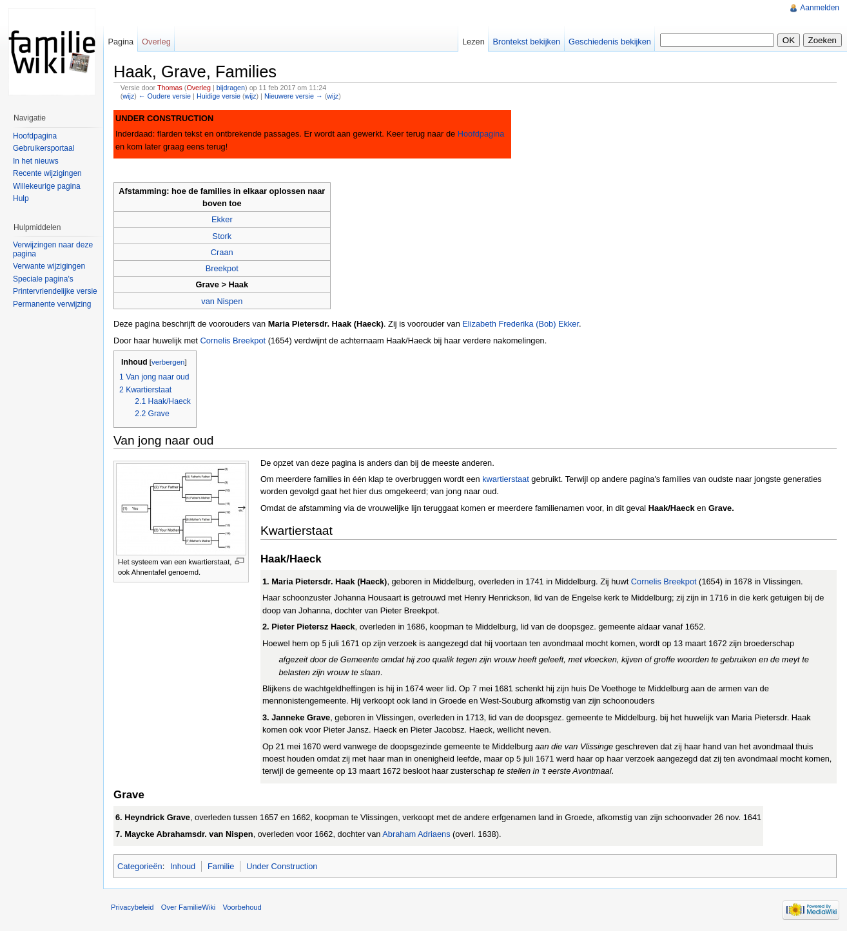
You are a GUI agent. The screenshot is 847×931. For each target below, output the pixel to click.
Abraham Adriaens (416, 834)
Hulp (21, 198)
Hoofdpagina (481, 134)
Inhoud (182, 866)
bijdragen (231, 87)
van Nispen (221, 301)
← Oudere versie (165, 96)
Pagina (120, 41)
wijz (128, 96)
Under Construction (281, 866)
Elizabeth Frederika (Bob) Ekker (520, 324)
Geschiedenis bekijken (610, 41)
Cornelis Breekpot (233, 340)
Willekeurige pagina (47, 186)
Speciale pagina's (43, 278)
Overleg (198, 87)
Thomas (169, 87)
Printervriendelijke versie (55, 291)
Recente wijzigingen (47, 173)
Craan (222, 252)
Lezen (473, 41)
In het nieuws (36, 161)
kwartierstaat (505, 479)
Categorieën (139, 866)
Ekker (222, 219)
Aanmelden (819, 7)
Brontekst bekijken (527, 41)
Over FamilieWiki (188, 907)
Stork (221, 236)
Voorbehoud (241, 907)
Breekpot (222, 268)
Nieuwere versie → (293, 96)
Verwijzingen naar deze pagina (53, 249)
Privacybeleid (132, 907)
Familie (221, 866)
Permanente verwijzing (52, 304)
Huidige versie (218, 96)
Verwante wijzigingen (49, 266)
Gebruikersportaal (43, 148)
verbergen (167, 362)
